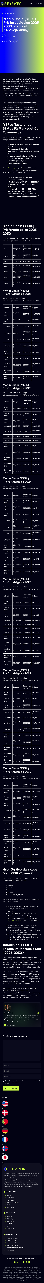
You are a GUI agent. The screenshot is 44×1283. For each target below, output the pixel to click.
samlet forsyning (11, 168)
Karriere (9, 1205)
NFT (8, 1226)
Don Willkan (7, 35)
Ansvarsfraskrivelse (13, 1243)
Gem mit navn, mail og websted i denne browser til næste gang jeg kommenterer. (22, 1082)
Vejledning (10, 1219)
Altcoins (9, 1223)
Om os (9, 1195)
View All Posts (11, 1025)
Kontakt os (10, 1198)
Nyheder (9, 1216)
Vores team (10, 1200)
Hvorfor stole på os (13, 1202)
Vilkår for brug (11, 1240)
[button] (31, 3)
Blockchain (10, 1221)
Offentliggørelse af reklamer (15, 1247)
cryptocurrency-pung (16, 921)
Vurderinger (10, 1228)
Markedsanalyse (9, 14)
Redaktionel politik (12, 1245)
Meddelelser (10, 1250)
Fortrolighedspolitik (13, 1238)
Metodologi (10, 1207)
